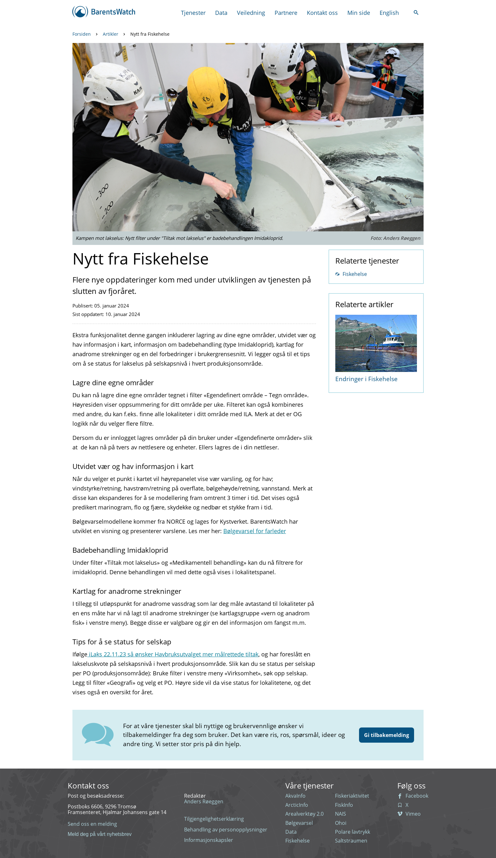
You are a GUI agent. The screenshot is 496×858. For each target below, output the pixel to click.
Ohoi (340, 823)
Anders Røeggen (203, 801)
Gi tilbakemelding (386, 735)
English (389, 12)
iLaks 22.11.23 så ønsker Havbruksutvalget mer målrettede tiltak (172, 654)
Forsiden (81, 34)
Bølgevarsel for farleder (254, 531)
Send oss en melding (92, 824)
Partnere (286, 12)
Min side (358, 12)
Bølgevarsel (299, 823)
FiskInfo (344, 805)
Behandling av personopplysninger (225, 829)
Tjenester (193, 12)
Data (221, 12)
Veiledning (251, 12)
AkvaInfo (295, 796)
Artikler (110, 34)
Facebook (412, 796)
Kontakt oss (322, 12)
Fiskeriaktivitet (352, 796)
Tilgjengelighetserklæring (214, 819)
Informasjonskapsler (208, 840)
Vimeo (409, 814)
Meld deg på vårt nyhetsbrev (100, 834)
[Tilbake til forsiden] (104, 12)
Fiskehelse (351, 274)
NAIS (340, 814)
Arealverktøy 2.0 (304, 814)
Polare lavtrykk (352, 832)
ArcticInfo (296, 805)
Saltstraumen (351, 840)
